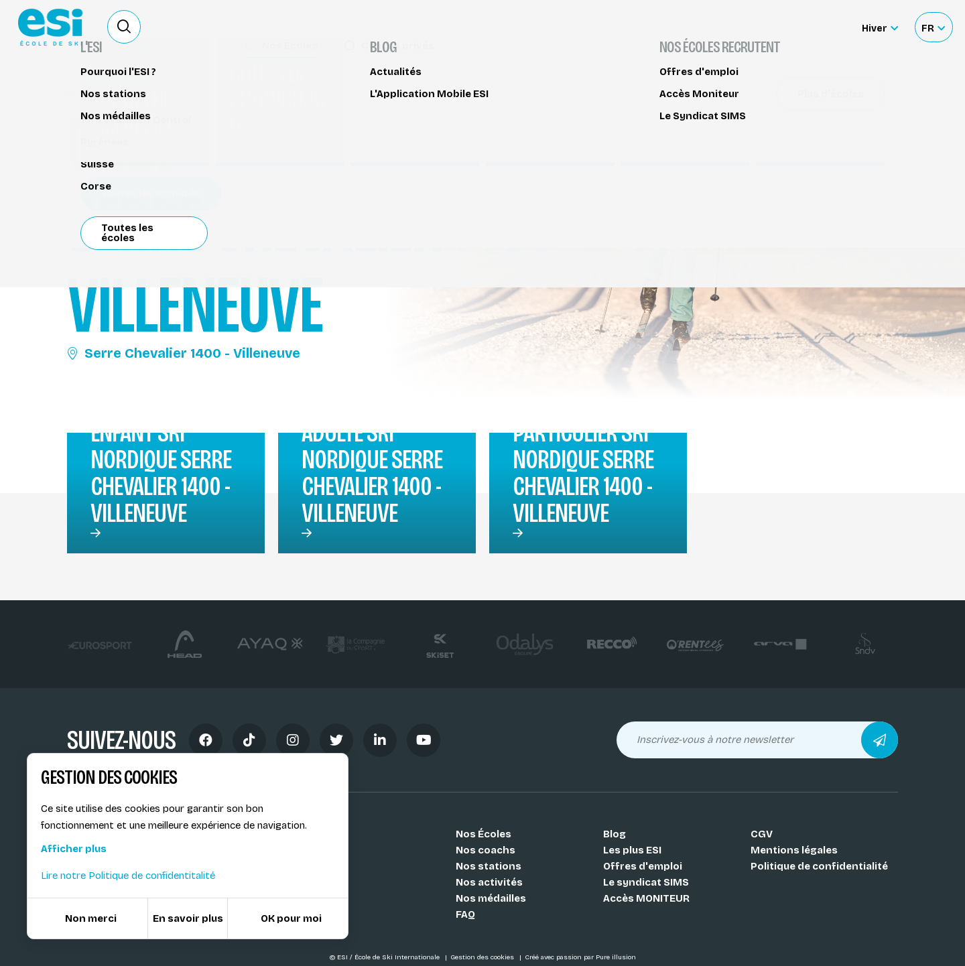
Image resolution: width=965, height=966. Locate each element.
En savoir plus (188, 918)
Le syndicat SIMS (646, 882)
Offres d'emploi (642, 866)
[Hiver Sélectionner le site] (880, 27)
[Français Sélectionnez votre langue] (933, 27)
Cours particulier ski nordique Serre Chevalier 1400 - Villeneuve (583, 459)
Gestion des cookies (483, 957)
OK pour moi (291, 918)
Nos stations (488, 866)
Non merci (91, 918)
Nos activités (489, 882)
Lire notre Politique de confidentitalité (128, 876)
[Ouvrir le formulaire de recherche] (124, 27)
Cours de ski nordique (129, 92)
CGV (762, 834)
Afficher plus (74, 849)
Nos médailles (491, 898)
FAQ (465, 914)
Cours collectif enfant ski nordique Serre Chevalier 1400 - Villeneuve (163, 459)
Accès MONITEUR (646, 898)
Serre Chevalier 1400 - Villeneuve (183, 353)
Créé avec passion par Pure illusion (580, 957)
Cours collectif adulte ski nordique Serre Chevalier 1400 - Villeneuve (375, 459)
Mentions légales (794, 850)
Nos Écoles (483, 834)
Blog (614, 834)
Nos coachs (485, 850)
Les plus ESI (632, 850)
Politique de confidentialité (819, 866)
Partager (784, 122)
